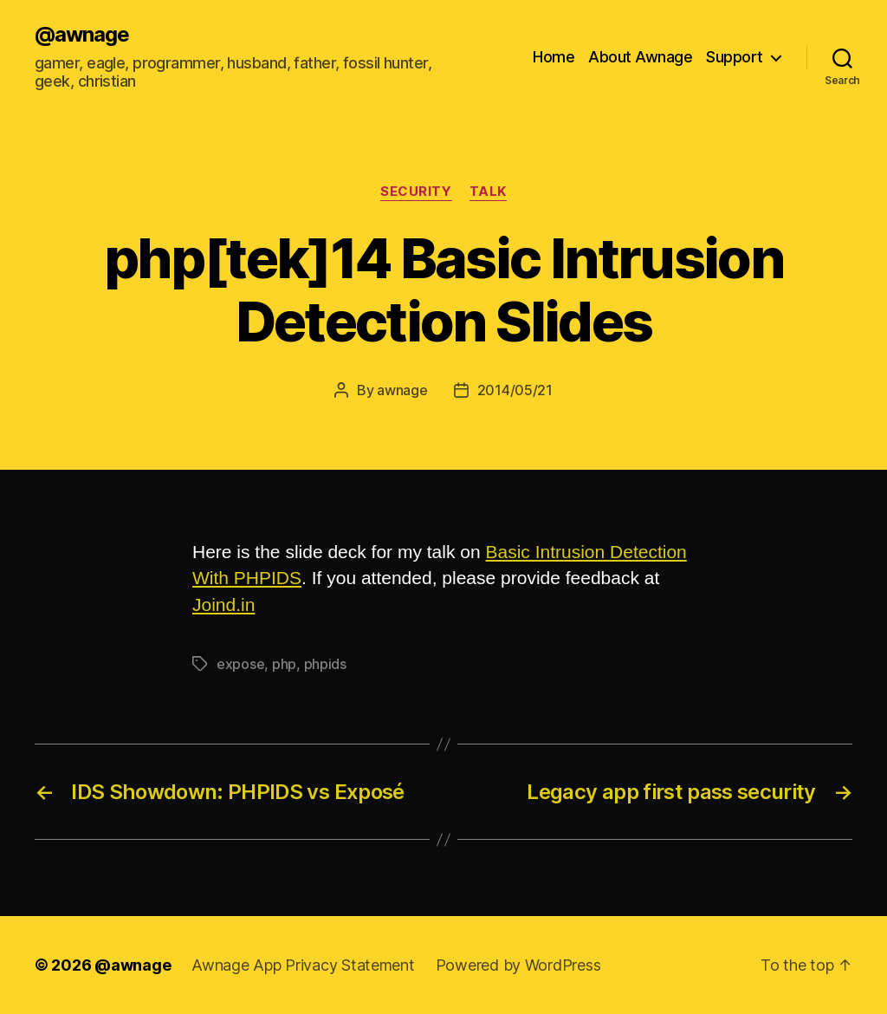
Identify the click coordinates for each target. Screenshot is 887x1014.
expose (240, 664)
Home (553, 57)
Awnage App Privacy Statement (302, 965)
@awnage (82, 34)
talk (488, 191)
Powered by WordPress (518, 965)
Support (734, 57)
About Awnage (640, 57)
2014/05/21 (515, 390)
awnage (402, 390)
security (415, 191)
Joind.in (223, 604)
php (284, 664)
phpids (325, 664)
